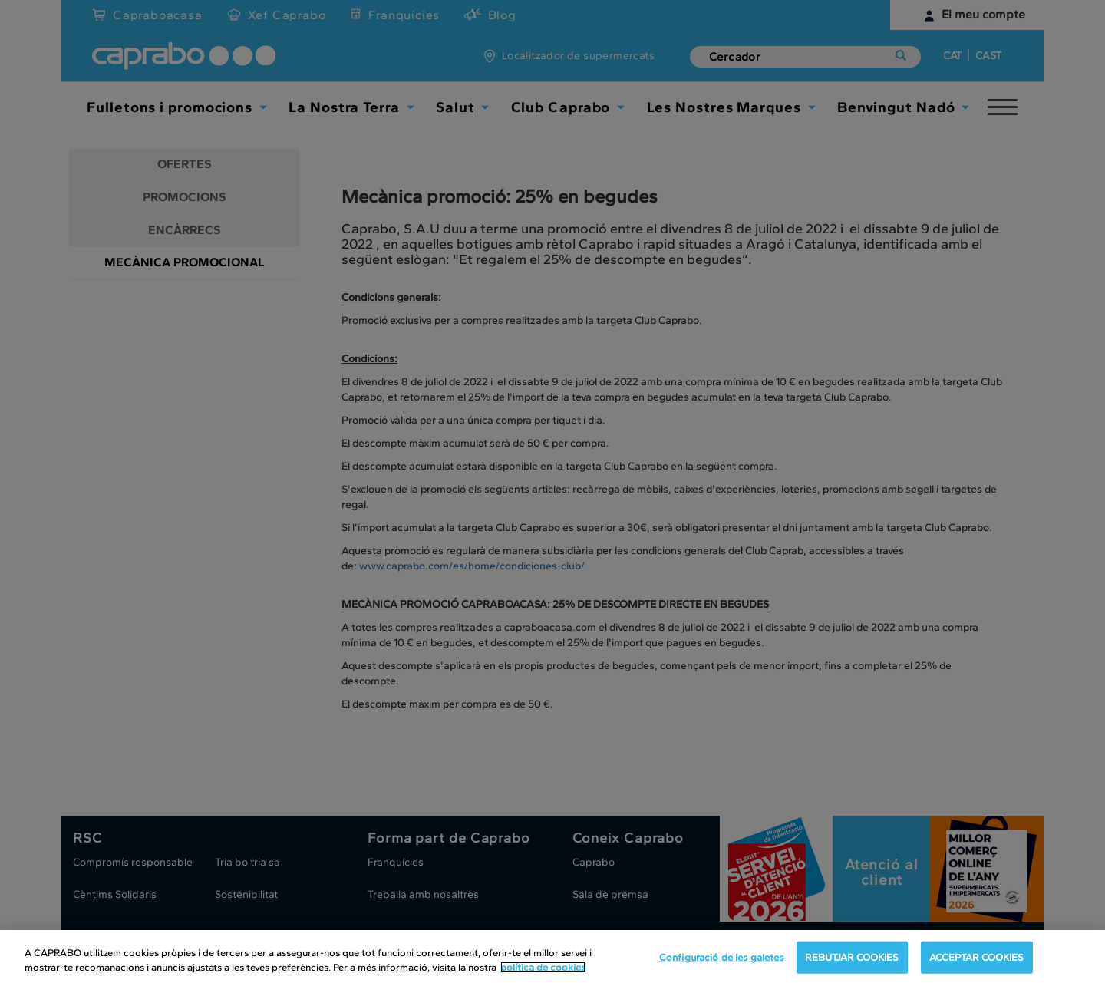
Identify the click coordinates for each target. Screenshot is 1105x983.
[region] (552, 956)
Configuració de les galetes (721, 957)
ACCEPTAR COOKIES (976, 957)
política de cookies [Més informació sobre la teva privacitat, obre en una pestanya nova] (542, 967)
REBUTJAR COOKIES (852, 957)
